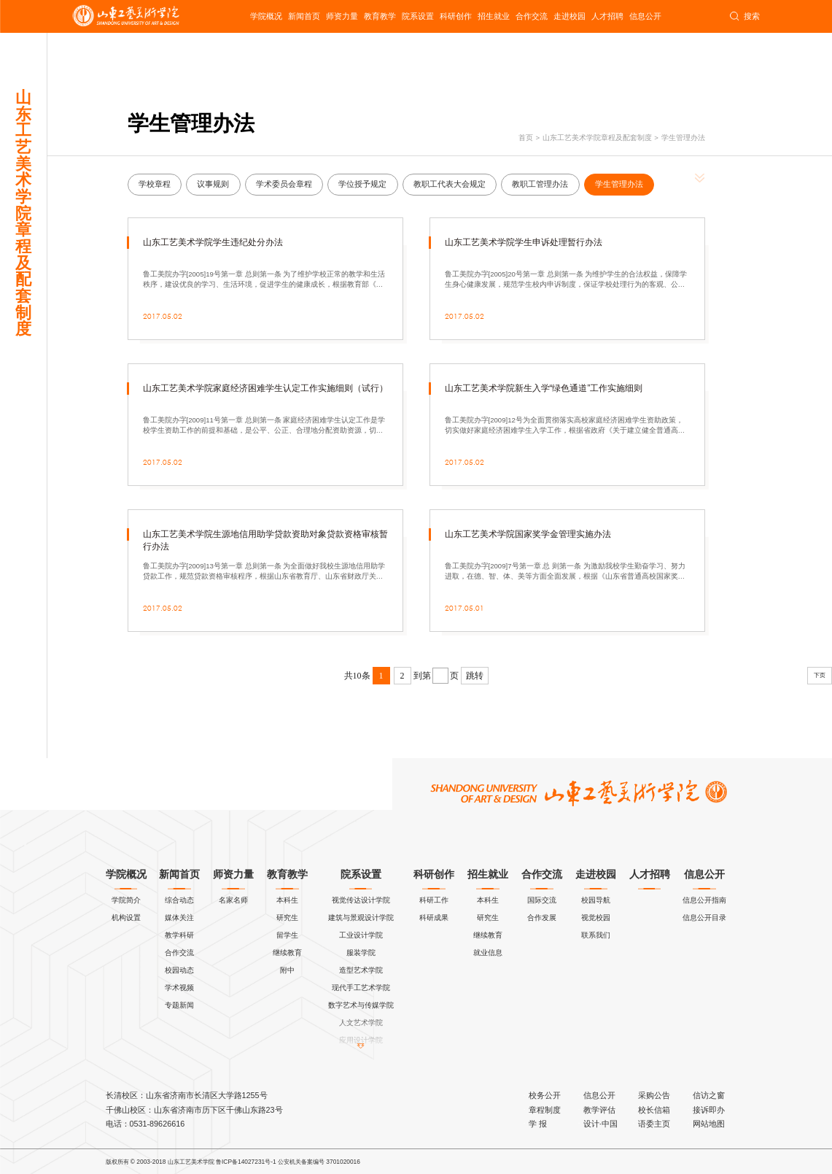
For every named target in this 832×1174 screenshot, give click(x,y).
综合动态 (179, 900)
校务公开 (545, 1095)
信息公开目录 (704, 918)
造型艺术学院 (361, 970)
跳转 (474, 676)
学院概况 (266, 16)
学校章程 (155, 183)
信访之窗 (709, 1095)
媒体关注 (179, 918)
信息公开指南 (704, 900)
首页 (525, 138)
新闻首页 (304, 16)
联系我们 (595, 935)
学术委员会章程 (284, 183)
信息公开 (645, 16)
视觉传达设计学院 (361, 900)
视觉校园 (595, 918)
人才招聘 (607, 16)
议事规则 (213, 183)
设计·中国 (600, 1123)
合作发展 (541, 918)
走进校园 (569, 16)
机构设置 (126, 918)
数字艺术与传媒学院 (361, 1005)
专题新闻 (179, 1005)
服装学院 (361, 953)
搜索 (744, 17)
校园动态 (179, 970)
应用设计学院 (361, 1040)
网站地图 (709, 1123)
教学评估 (599, 1109)
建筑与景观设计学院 (361, 918)
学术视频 (179, 988)
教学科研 (179, 935)
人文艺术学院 (361, 1023)
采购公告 (654, 1095)
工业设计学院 (361, 935)
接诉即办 (709, 1109)
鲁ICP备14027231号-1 (246, 1161)
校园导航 (595, 900)
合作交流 (532, 16)
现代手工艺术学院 (361, 988)
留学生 (287, 935)
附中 (287, 970)
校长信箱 (654, 1109)
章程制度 (545, 1109)
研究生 (287, 918)
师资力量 (342, 16)
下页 (819, 675)
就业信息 (487, 953)
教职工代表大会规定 (449, 183)
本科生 (287, 900)
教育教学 (380, 16)
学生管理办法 (683, 138)
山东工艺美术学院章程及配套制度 (597, 138)
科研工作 (433, 900)
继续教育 (287, 953)
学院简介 (126, 900)
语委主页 (654, 1123)
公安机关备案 (295, 1161)
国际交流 (541, 900)
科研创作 (456, 16)
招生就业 (494, 16)
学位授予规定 (362, 183)
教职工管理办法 (540, 183)
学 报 (538, 1123)
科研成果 (433, 918)
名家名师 (233, 900)
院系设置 (418, 16)
